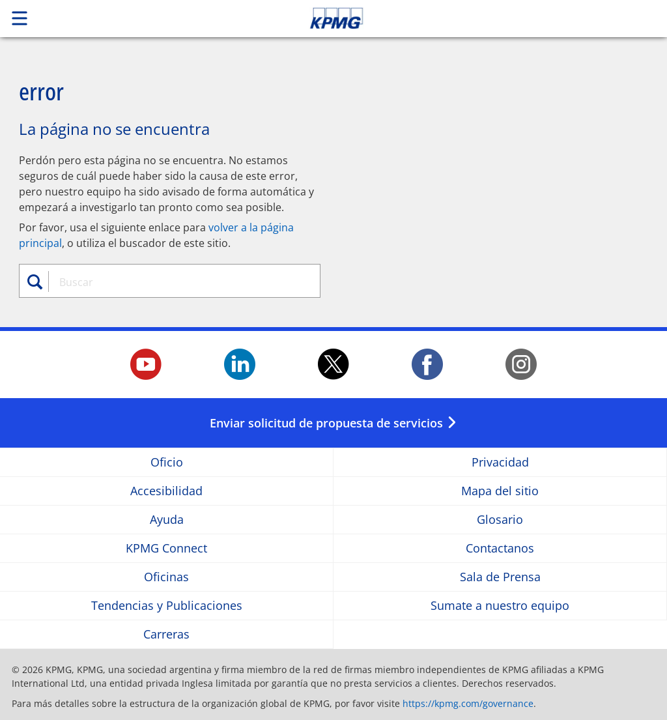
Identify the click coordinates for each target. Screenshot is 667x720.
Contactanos (500, 548)
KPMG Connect (166, 548)
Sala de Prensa (500, 576)
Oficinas (166, 576)
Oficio (166, 462)
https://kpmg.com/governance (468, 703)
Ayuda (167, 519)
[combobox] (176, 282)
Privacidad (500, 462)
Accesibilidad (166, 490)
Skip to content (468, 18)
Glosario (500, 519)
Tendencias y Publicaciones (166, 605)
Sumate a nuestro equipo (500, 605)
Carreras (166, 634)
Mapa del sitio (500, 490)
